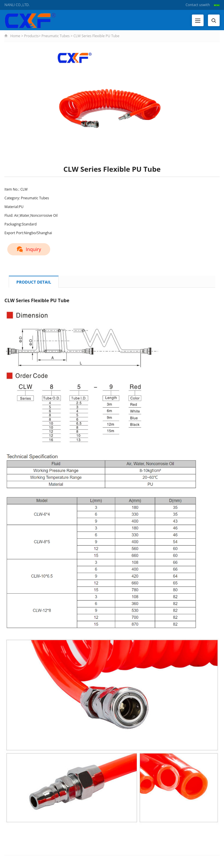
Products (31, 35)
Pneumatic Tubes (55, 35)
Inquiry (28, 249)
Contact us (194, 4)
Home (15, 35)
